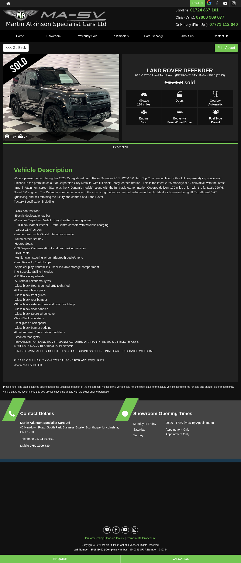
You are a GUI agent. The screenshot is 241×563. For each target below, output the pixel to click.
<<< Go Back (16, 47)
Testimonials (120, 36)
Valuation (181, 558)
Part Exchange (154, 36)
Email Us (197, 3)
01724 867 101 (204, 10)
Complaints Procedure (141, 541)
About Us (187, 36)
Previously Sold (87, 36)
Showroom (54, 36)
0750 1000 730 (39, 449)
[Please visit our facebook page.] (217, 3)
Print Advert (226, 47)
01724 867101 (44, 442)
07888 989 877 (210, 17)
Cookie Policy (115, 541)
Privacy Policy (94, 541)
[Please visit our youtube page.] (225, 3)
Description (120, 148)
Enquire (60, 558)
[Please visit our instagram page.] (233, 3)
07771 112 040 (224, 24)
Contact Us (221, 36)
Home (20, 36)
